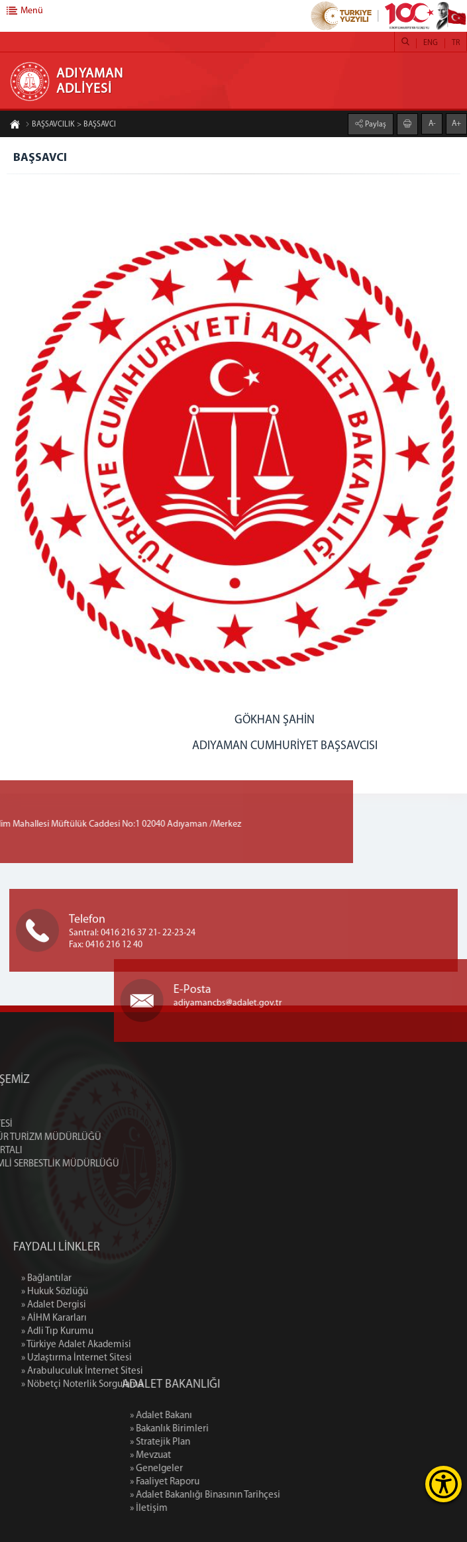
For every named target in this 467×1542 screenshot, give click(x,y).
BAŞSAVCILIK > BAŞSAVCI (70, 125)
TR (456, 43)
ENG (430, 43)
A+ (456, 123)
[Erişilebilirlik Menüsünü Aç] (443, 1484)
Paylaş (374, 124)
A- (432, 123)
